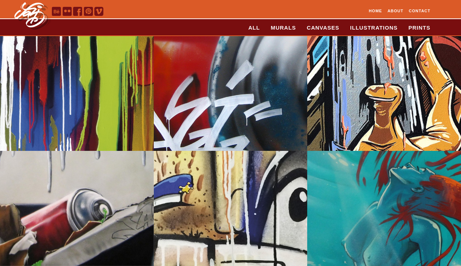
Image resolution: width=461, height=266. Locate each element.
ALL (254, 28)
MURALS (283, 28)
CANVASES (323, 28)
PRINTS (419, 28)
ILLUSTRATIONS (374, 28)
